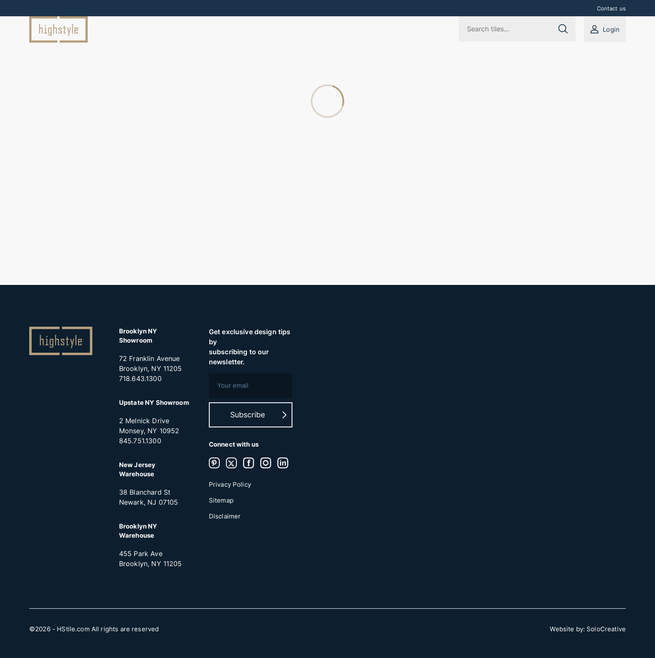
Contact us (611, 8)
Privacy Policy (230, 484)
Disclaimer (225, 516)
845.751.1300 (140, 441)
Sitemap (221, 500)
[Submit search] (563, 28)
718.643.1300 (140, 378)
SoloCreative (606, 629)
